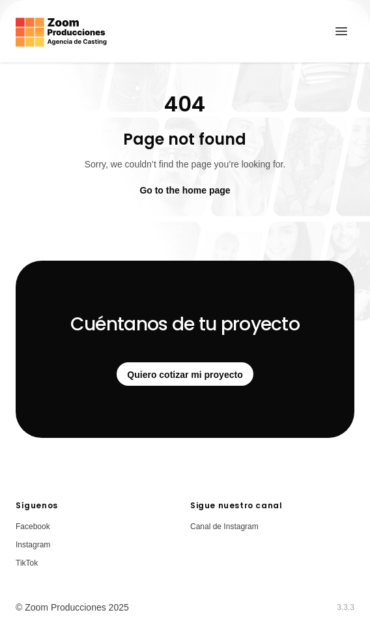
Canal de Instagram (224, 526)
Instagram (33, 544)
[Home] (61, 31)
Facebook (33, 526)
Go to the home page (184, 190)
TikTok (27, 563)
